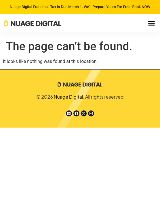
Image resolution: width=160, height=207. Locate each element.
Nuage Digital (68, 97)
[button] (151, 23)
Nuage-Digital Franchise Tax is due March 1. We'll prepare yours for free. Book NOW (80, 7)
